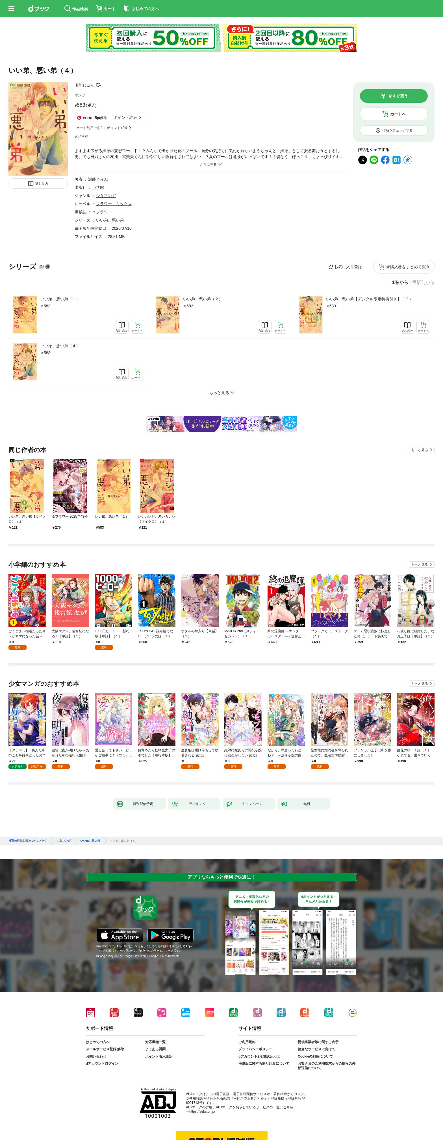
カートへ (398, 114)
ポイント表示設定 (158, 1056)
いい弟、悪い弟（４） (60, 345)
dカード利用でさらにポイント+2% (101, 128)
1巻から (400, 282)
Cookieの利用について (315, 1056)
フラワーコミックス (114, 204)
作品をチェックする (397, 130)
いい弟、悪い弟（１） (60, 299)
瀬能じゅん (84, 85)
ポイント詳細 (125, 117)
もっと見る (419, 450)
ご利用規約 (246, 1042)
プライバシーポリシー (255, 1049)
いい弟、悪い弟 (110, 220)
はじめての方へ (98, 1042)
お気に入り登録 (348, 266)
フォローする (98, 85)
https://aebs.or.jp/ (202, 1111)
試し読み (42, 183)
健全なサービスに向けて (316, 1049)
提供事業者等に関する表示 (318, 1042)
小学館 (98, 187)
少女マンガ (106, 195)
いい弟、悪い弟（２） (203, 299)
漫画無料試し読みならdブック (27, 840)
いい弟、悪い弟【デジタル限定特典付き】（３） (369, 299)
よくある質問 (155, 1049)
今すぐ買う (398, 96)
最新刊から (423, 282)
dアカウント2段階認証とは (259, 1056)
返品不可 (81, 137)
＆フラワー (102, 212)
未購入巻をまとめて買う (408, 266)
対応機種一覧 (155, 1042)
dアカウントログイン (102, 1063)
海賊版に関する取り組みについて (263, 1063)
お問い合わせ (96, 1056)
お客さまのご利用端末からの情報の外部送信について (326, 1066)
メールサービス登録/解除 (105, 1049)
